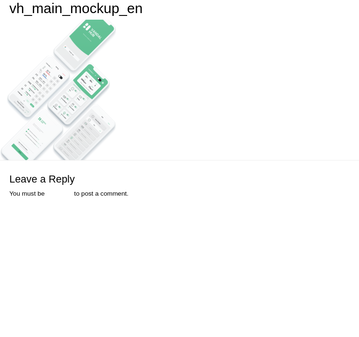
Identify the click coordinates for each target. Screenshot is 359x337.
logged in (59, 193)
